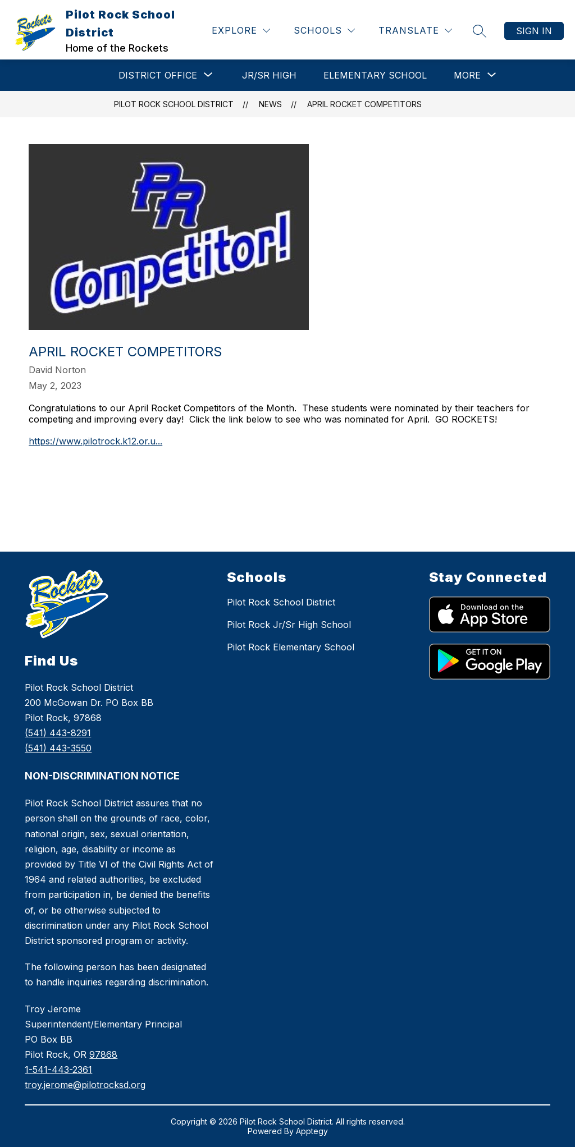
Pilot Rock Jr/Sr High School (289, 624)
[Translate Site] (415, 31)
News (270, 104)
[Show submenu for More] (467, 75)
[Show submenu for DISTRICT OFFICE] (157, 75)
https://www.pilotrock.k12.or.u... (95, 441)
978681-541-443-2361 (85, 1069)
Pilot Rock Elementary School (290, 647)
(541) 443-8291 (58, 732)
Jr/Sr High (269, 75)
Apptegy (312, 1131)
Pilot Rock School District (174, 104)
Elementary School (375, 75)
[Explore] (241, 31)
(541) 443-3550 (58, 748)
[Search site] (479, 31)
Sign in (534, 30)
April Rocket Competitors (364, 104)
